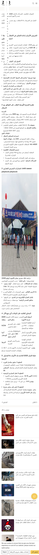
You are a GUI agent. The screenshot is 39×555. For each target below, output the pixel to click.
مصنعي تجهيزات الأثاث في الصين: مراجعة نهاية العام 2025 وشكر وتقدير (26, 486)
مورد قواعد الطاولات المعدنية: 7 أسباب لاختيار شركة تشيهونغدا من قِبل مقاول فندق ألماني (26, 537)
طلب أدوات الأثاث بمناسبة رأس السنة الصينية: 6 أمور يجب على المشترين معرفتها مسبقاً (25, 474)
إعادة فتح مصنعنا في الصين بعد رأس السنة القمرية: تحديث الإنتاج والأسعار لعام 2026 (26, 416)
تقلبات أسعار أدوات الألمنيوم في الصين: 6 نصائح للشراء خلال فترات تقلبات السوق (26, 454)
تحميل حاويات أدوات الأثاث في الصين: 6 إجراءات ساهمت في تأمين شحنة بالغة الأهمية (26, 441)
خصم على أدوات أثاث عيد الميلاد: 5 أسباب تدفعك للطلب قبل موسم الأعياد (26, 521)
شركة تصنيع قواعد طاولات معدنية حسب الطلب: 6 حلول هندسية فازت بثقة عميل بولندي (26, 502)
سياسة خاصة (5, 547)
